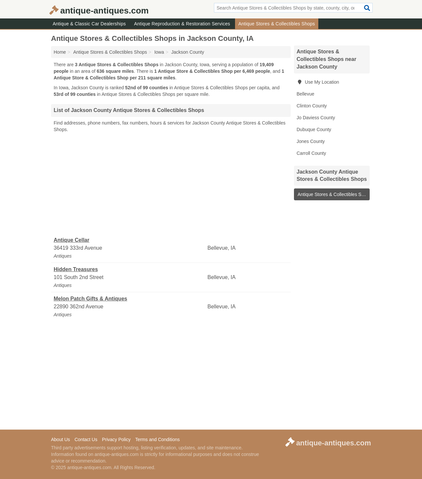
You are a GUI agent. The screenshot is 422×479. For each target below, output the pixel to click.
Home (60, 52)
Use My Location (318, 82)
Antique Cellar (71, 240)
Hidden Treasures (76, 269)
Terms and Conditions (157, 439)
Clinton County (312, 105)
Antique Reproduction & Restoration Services (182, 23)
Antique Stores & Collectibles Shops (276, 23)
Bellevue (305, 94)
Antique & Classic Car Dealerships (89, 23)
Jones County (311, 141)
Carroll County (311, 153)
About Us (60, 439)
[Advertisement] (171, 185)
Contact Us (85, 439)
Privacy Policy (116, 439)
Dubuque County (314, 129)
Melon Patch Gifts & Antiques (90, 298)
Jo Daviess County (316, 117)
